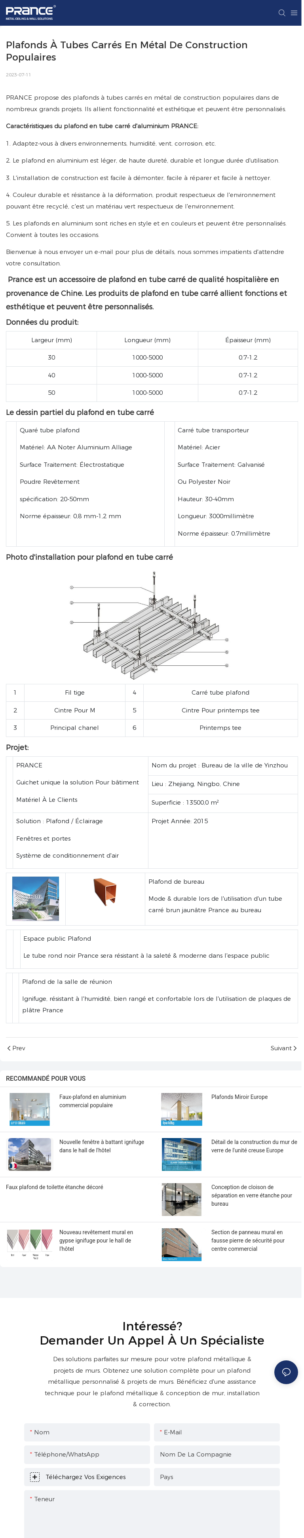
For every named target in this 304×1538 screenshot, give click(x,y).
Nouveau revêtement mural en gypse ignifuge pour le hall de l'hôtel (96, 1240)
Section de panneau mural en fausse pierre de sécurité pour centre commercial (248, 1240)
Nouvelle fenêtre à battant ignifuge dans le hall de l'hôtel (101, 1146)
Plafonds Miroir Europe (239, 1097)
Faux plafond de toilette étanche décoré (54, 1187)
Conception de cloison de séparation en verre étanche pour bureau (251, 1195)
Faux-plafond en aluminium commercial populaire (92, 1101)
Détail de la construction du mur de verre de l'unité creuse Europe (254, 1146)
